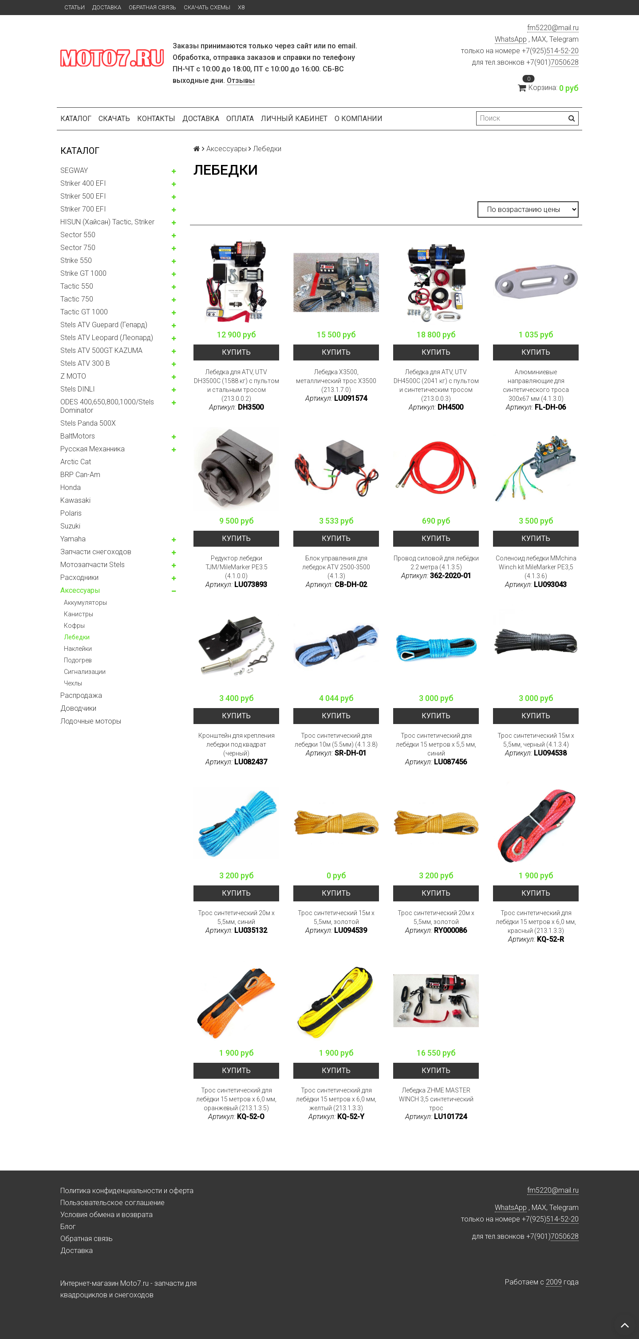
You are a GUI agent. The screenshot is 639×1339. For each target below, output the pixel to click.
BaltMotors (77, 436)
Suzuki (70, 526)
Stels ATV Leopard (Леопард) (106, 337)
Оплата (240, 118)
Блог (68, 1226)
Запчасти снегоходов (95, 552)
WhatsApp (511, 39)
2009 (554, 1282)
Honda (70, 487)
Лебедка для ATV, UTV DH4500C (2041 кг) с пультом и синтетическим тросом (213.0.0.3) (436, 385)
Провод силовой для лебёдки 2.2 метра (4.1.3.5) (436, 563)
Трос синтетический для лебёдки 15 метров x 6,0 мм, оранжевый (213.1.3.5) (236, 1099)
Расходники (79, 577)
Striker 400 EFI (83, 183)
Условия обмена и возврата (106, 1214)
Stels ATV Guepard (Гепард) (103, 325)
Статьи (74, 7)
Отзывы (241, 80)
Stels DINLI (77, 389)
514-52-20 (562, 51)
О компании (359, 118)
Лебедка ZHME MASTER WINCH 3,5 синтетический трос (436, 1099)
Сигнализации (85, 671)
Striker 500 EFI (83, 196)
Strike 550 (76, 260)
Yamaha (73, 539)
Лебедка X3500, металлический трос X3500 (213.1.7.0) (336, 380)
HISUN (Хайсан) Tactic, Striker (107, 222)
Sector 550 (77, 235)
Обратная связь (152, 7)
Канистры (78, 614)
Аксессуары (80, 590)
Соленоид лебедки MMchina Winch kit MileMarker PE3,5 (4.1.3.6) (536, 567)
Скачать (114, 118)
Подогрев (78, 660)
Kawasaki (75, 500)
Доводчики (78, 708)
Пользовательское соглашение (112, 1202)
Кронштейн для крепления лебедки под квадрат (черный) (236, 744)
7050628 (565, 62)
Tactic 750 (76, 299)
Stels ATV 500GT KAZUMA (101, 350)
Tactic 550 (76, 286)
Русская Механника (92, 449)
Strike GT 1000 (83, 273)
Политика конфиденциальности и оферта (126, 1190)
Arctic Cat (75, 462)
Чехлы (73, 683)
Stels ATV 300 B (85, 363)
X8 (241, 7)
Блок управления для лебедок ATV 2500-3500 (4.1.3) (336, 567)
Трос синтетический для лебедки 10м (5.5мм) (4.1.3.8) (336, 740)
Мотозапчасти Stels (92, 564)
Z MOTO (73, 376)
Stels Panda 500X (88, 423)
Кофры (74, 625)
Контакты (156, 118)
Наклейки (78, 648)
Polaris (71, 513)
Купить (236, 352)
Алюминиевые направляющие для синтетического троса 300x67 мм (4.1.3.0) (536, 385)
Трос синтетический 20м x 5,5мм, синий (236, 917)
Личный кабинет (294, 118)
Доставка (106, 7)
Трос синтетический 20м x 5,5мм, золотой (436, 917)
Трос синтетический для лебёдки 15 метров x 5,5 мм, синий (436, 744)
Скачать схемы (207, 7)
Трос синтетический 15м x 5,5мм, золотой (336, 917)
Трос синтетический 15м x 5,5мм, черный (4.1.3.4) (535, 740)
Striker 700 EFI (83, 209)
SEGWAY (74, 170)
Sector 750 (77, 247)
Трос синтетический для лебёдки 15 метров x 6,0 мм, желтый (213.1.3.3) (336, 1099)
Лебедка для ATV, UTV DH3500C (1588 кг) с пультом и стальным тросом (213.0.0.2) (236, 385)
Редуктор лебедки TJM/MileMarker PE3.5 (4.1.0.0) (236, 567)
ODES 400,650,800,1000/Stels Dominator (107, 406)
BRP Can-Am (80, 474)
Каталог (75, 118)
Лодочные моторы (90, 721)
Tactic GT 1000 (84, 312)
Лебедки (77, 637)
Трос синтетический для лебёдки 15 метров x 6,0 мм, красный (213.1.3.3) (536, 921)
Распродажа (81, 695)
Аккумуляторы (85, 602)
